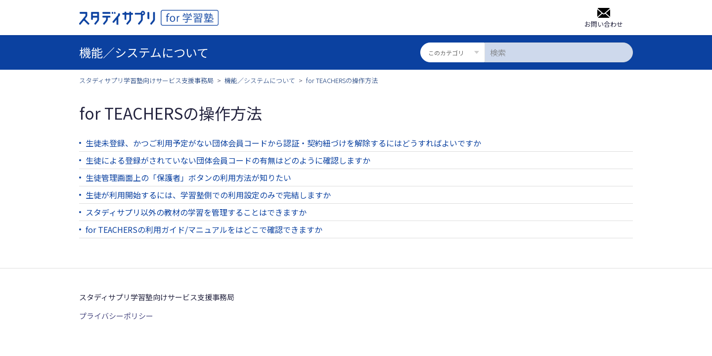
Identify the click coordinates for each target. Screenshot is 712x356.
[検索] (559, 52)
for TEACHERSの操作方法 (342, 80)
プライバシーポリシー (116, 316)
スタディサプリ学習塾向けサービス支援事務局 (146, 80)
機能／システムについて (259, 80)
